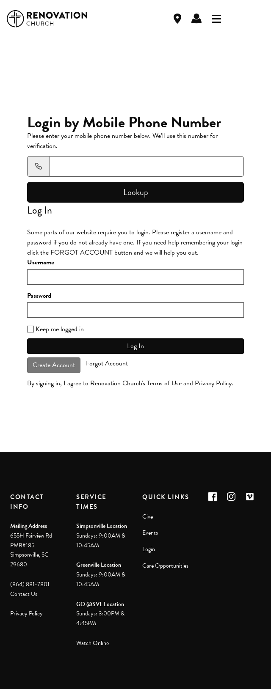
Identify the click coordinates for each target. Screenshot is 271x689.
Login (148, 549)
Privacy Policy (213, 383)
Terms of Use (164, 383)
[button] (212, 496)
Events (150, 532)
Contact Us (23, 594)
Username (40, 262)
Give (147, 516)
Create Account (54, 365)
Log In (196, 18)
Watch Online (92, 643)
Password (39, 296)
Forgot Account (107, 363)
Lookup (135, 192)
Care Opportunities (165, 565)
